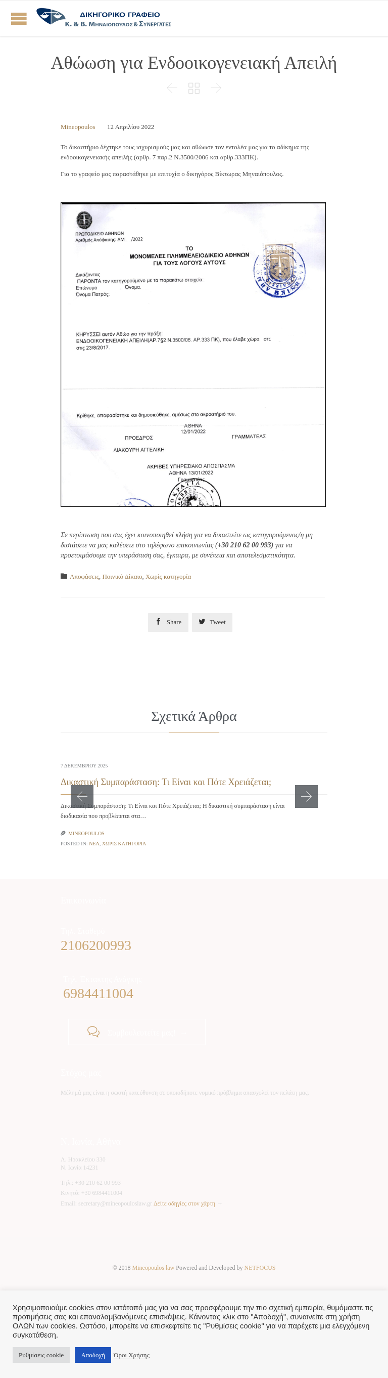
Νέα (94, 843)
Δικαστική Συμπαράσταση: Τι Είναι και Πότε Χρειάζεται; (166, 782)
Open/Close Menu (19, 18)
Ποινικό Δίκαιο (122, 576)
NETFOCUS (260, 1267)
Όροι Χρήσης (132, 1355)
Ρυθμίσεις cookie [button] (41, 1355)
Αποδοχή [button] (93, 1355)
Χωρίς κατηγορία (168, 576)
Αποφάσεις (84, 576)
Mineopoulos (78, 127)
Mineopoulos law (153, 1267)
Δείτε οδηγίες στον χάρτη (184, 1203)
